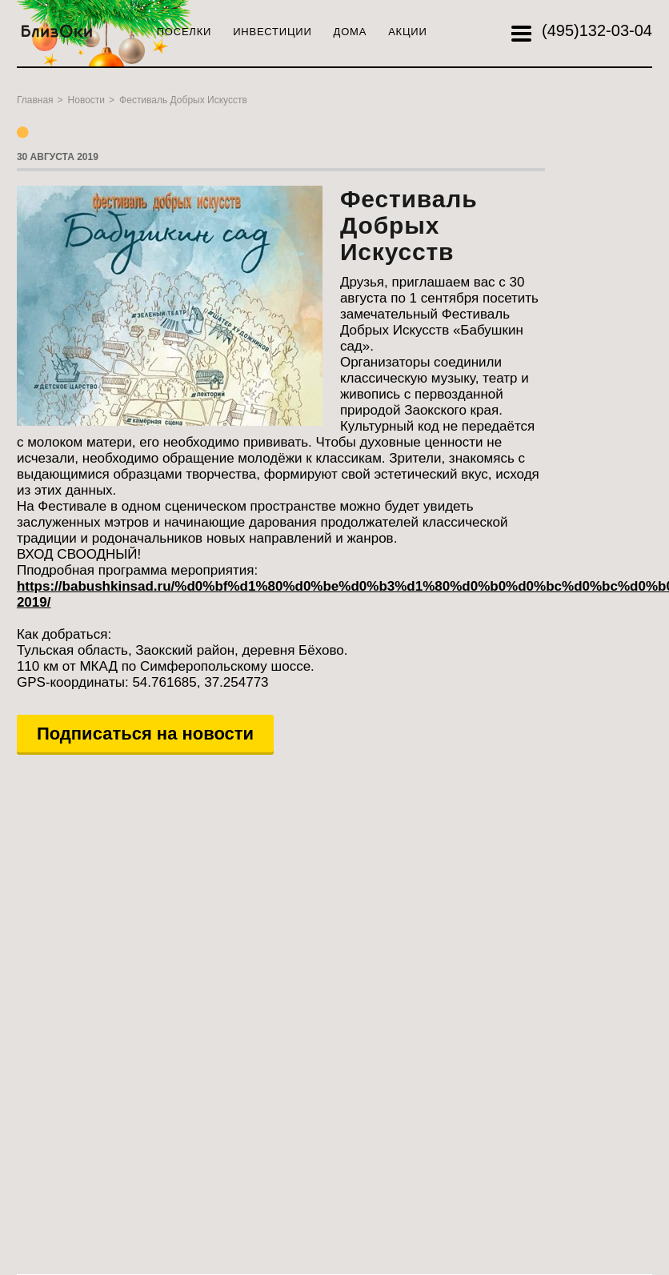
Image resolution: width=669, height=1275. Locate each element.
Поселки (184, 32)
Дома (350, 32)
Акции (407, 32)
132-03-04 (597, 30)
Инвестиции (272, 32)
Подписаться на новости (145, 734)
